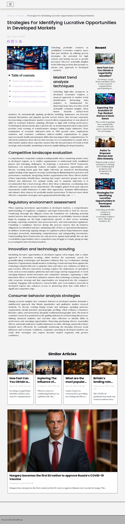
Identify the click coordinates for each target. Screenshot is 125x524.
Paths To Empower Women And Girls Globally (105, 154)
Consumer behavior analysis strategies (30, 102)
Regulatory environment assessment (29, 91)
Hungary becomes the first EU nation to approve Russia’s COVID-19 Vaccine (56, 477)
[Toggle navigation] (10, 4)
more (72, 195)
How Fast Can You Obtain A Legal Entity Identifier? (105, 71)
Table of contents (23, 75)
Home (10, 15)
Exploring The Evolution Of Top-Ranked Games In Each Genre (105, 113)
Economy (20, 15)
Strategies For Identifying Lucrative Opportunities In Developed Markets (105, 199)
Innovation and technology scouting (28, 96)
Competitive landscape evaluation (27, 86)
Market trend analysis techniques (27, 81)
